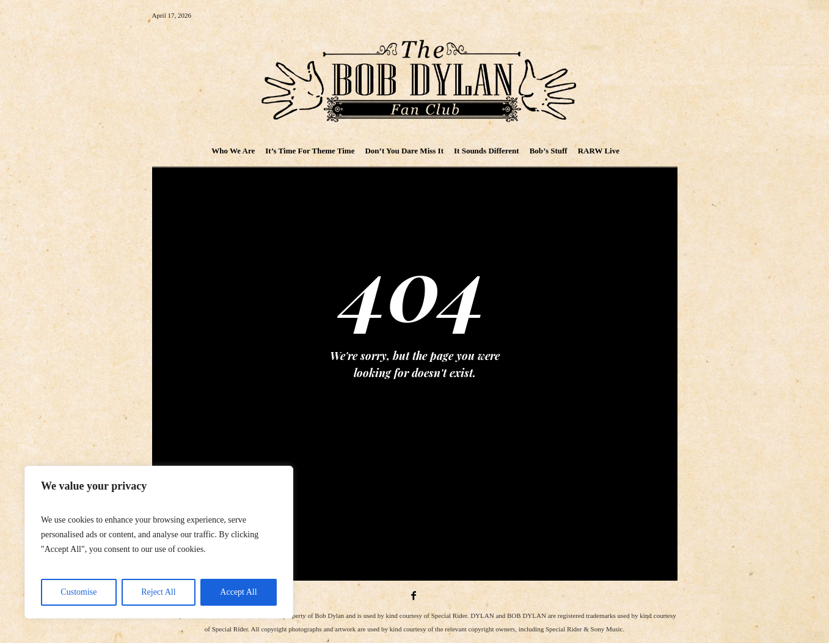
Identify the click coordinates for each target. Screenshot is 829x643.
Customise (78, 592)
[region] (158, 542)
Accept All (238, 592)
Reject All (158, 592)
